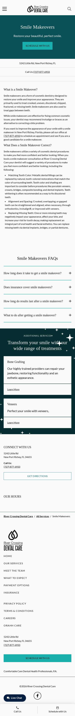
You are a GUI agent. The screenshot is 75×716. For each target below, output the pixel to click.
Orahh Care (12, 625)
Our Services (13, 563)
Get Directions (37, 476)
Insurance (11, 592)
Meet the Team (14, 570)
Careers (10, 618)
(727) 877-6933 (41, 71)
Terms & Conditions (18, 610)
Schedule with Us (37, 45)
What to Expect (15, 577)
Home (8, 556)
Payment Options (16, 585)
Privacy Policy (15, 603)
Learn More (13, 389)
